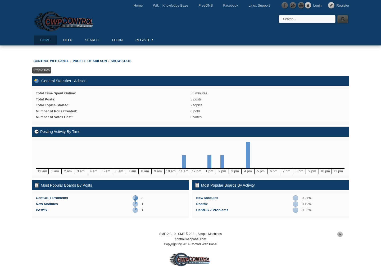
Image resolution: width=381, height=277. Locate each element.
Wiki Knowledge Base (170, 5)
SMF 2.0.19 (167, 234)
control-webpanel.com (190, 239)
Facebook (230, 5)
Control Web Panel (75, 20)
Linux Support (259, 5)
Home (138, 5)
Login (317, 5)
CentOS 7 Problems (52, 198)
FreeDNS (205, 5)
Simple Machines (210, 234)
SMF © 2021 (187, 234)
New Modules (47, 204)
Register (343, 5)
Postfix (41, 210)
